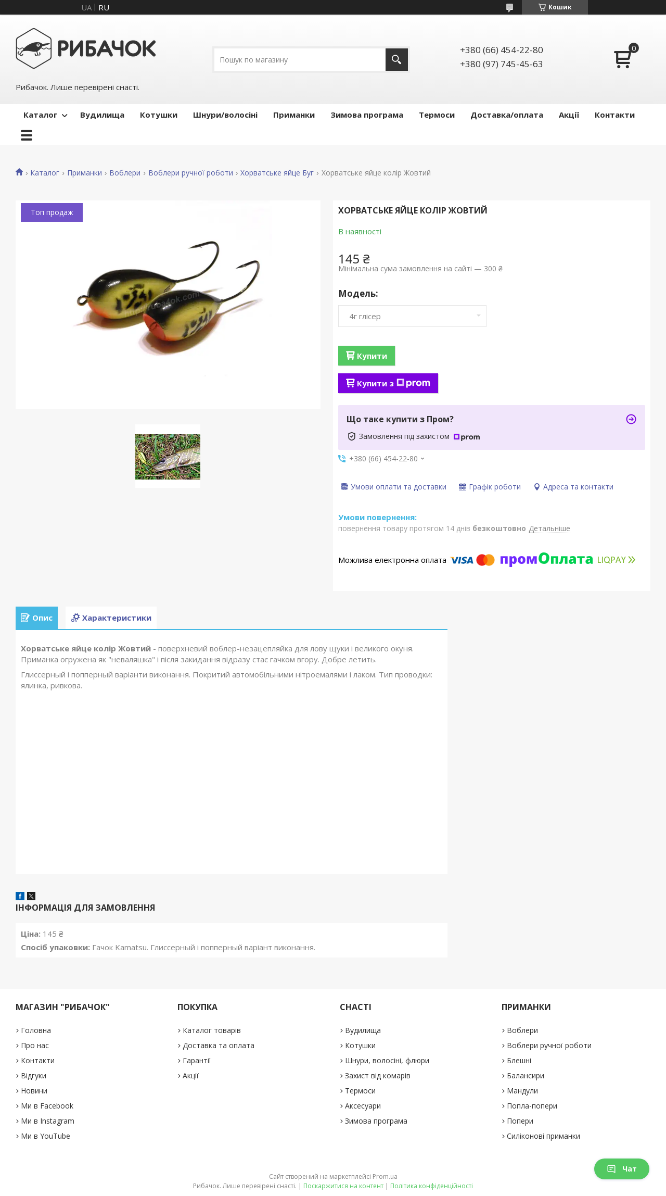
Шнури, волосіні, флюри (387, 1060)
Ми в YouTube (45, 1136)
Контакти (615, 114)
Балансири (525, 1075)
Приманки (294, 114)
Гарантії (197, 1060)
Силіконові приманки (543, 1136)
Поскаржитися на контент (343, 1185)
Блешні (519, 1060)
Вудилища (102, 114)
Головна (36, 1030)
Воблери (124, 173)
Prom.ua (385, 1176)
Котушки (158, 114)
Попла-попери (532, 1106)
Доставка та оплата (218, 1045)
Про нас (35, 1045)
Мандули (522, 1091)
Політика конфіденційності (431, 1185)
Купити (372, 355)
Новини (34, 1091)
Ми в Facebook (47, 1106)
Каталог (40, 114)
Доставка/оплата (506, 114)
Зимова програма (366, 114)
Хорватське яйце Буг (277, 173)
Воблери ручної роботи (190, 173)
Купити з (393, 383)
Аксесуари (363, 1106)
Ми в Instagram (47, 1121)
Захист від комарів (378, 1075)
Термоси (437, 114)
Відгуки (33, 1075)
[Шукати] (397, 59)
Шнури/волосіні (225, 114)
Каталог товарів (212, 1030)
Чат (622, 1169)
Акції (569, 114)
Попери (520, 1121)
